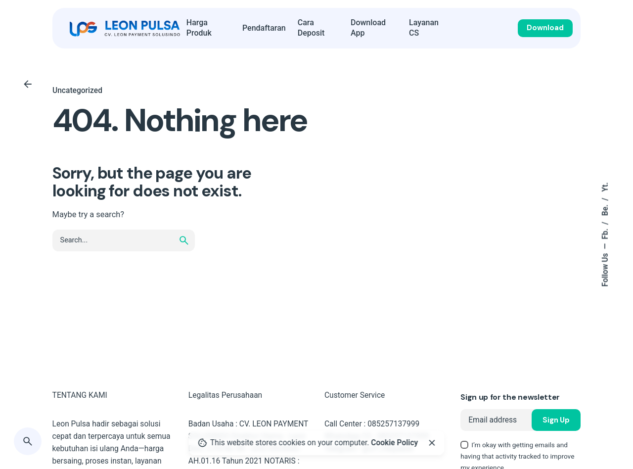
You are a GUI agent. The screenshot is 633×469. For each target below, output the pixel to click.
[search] (184, 240)
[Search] (28, 441)
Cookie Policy (394, 442)
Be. (605, 209)
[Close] (432, 443)
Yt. (605, 187)
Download (545, 28)
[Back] (28, 84)
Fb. (605, 233)
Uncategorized (77, 90)
